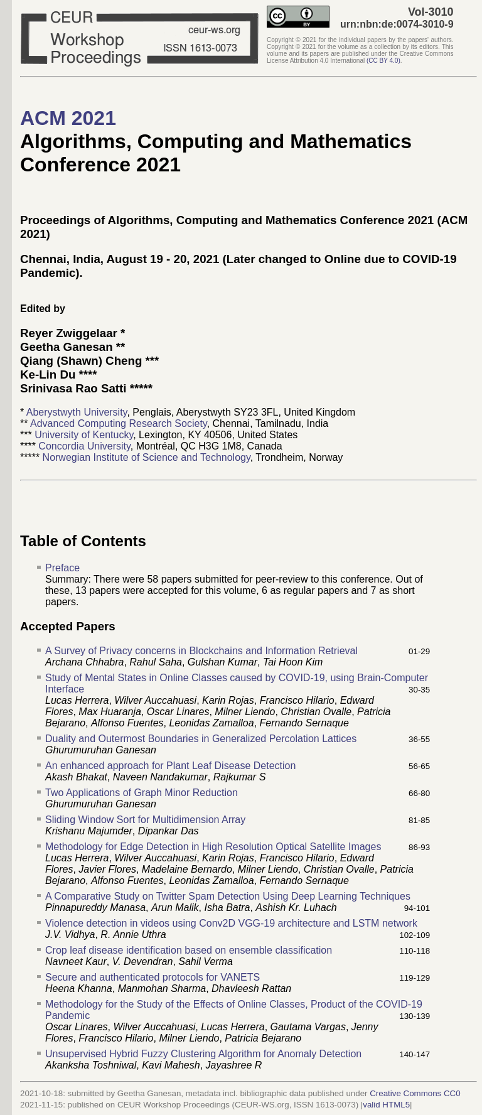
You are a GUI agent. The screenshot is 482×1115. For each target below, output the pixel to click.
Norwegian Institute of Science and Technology (146, 457)
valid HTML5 (386, 1104)
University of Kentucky (84, 434)
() (383, 60)
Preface (62, 568)
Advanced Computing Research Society (118, 423)
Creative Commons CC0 (415, 1093)
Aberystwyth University (76, 412)
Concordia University (84, 446)
